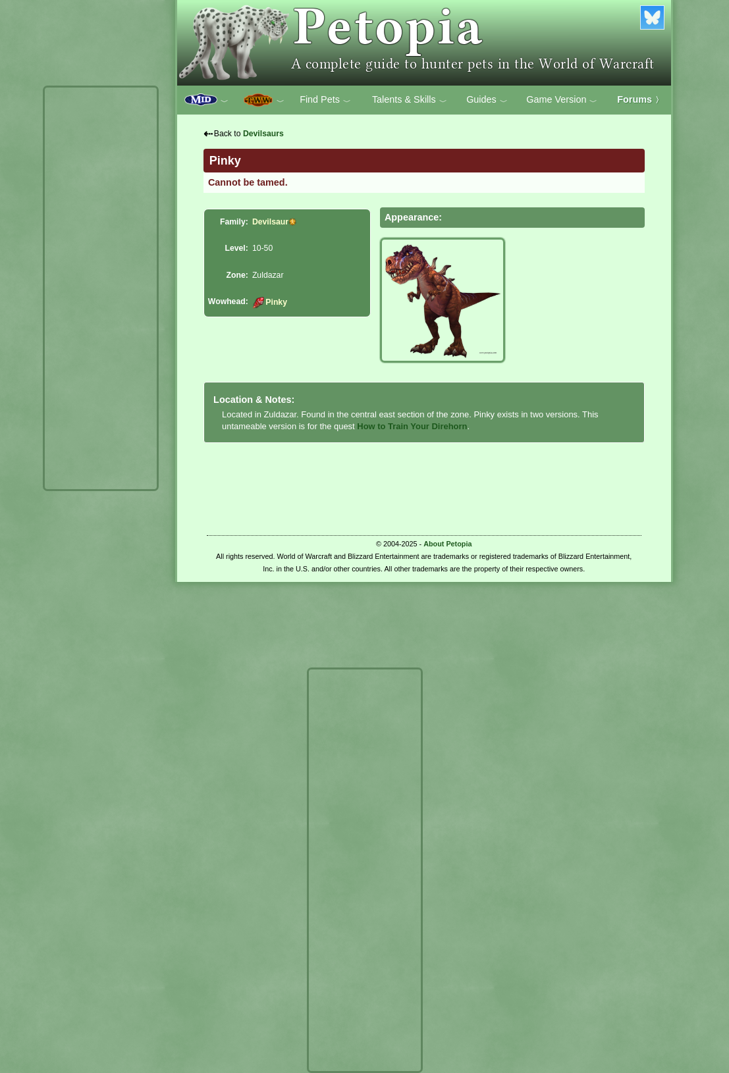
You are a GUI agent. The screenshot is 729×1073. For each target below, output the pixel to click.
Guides (487, 100)
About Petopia (447, 544)
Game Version (561, 100)
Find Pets (325, 100)
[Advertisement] (100, 288)
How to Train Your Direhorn (412, 426)
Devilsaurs (263, 133)
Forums (640, 99)
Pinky (269, 302)
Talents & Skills (409, 100)
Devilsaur (270, 221)
